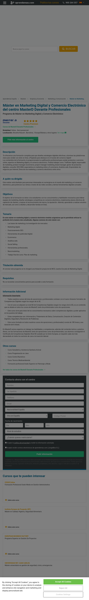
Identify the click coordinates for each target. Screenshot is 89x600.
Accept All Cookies (63, 582)
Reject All (63, 588)
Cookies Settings (63, 594)
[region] (44, 588)
